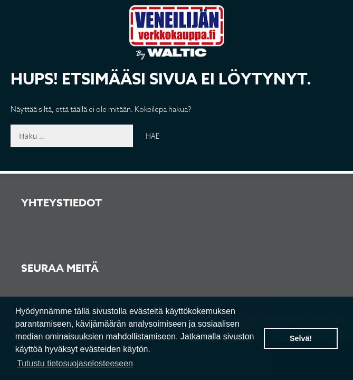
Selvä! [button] (301, 338)
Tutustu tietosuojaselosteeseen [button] (75, 363)
